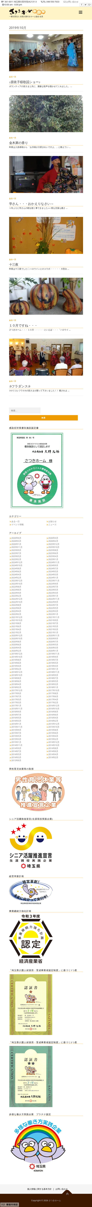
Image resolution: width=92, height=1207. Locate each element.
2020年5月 (53, 644)
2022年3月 (53, 611)
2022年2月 (16, 614)
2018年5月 (53, 681)
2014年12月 (53, 742)
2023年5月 (53, 589)
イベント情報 (17, 524)
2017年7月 (16, 696)
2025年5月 (16, 556)
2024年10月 (16, 565)
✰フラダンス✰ (19, 386)
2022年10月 (16, 602)
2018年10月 (16, 675)
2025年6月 (53, 553)
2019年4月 (16, 666)
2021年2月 (16, 632)
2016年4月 (53, 717)
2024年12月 (16, 562)
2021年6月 (16, 626)
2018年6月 (16, 681)
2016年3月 (16, 720)
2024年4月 (16, 574)
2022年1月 (53, 614)
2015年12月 (53, 723)
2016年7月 (16, 714)
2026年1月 (16, 544)
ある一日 (12, 77)
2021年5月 (53, 626)
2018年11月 (53, 672)
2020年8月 (16, 641)
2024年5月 (53, 571)
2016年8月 (53, 711)
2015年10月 (53, 726)
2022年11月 (53, 598)
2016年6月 (53, 714)
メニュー (80, 12)
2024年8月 (16, 568)
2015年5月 (16, 736)
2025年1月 (53, 559)
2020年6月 (16, 644)
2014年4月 (53, 754)
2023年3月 (53, 592)
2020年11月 (53, 635)
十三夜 (13, 264)
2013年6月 (16, 760)
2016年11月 (16, 708)
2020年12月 (16, 635)
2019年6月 (16, 662)
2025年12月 (53, 544)
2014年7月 (16, 751)
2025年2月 (16, 559)
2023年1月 (53, 595)
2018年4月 (16, 684)
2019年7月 (53, 659)
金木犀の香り (18, 142)
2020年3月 (53, 647)
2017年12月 (16, 690)
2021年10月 (16, 620)
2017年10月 (53, 690)
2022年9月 (53, 602)
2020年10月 (16, 638)
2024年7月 (53, 568)
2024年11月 (53, 562)
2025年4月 (53, 556)
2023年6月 (16, 589)
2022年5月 (53, 608)
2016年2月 (53, 720)
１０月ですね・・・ (23, 325)
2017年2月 (53, 702)
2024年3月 (53, 574)
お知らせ (52, 521)
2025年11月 (16, 547)
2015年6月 (53, 733)
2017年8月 (53, 693)
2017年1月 (16, 705)
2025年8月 (53, 550)
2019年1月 (53, 669)
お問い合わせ (72, 1)
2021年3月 (53, 629)
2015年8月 (53, 729)
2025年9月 (16, 550)
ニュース (52, 524)
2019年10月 (16, 656)
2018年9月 (53, 675)
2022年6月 (16, 608)
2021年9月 (53, 620)
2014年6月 (53, 751)
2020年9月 (53, 638)
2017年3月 (16, 702)
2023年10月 (16, 583)
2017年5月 (16, 699)
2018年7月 (53, 678)
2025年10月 (53, 547)
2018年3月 (53, 684)
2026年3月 (16, 541)
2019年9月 (53, 656)
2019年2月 (16, 669)
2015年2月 (53, 739)
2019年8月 (16, 659)
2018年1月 (53, 687)
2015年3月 (16, 739)
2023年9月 (53, 583)
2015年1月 (16, 742)
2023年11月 (53, 580)
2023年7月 (53, 586)
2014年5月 (16, 754)
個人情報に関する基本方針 (39, 1189)
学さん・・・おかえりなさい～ (31, 203)
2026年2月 (53, 541)
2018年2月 (16, 687)
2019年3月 (53, 666)
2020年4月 (16, 647)
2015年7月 (16, 733)
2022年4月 (16, 611)
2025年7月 (16, 553)
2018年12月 (16, 672)
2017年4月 (53, 699)
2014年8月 (53, 748)
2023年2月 (16, 595)
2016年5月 (16, 717)
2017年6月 (53, 696)
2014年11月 (16, 745)
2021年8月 (16, 623)
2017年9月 (16, 693)
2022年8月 (16, 605)
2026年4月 (53, 538)
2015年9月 (16, 729)
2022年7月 (53, 605)
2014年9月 (16, 748)
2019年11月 (53, 653)
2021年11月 (53, 617)
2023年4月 (16, 592)
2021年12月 (16, 617)
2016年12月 (53, 705)
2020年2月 (16, 650)
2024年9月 (53, 565)
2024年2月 (16, 577)
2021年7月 (53, 623)
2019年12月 (16, 653)
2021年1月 (53, 632)
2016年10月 (53, 708)
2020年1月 (53, 650)
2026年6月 (16, 538)
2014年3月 (16, 757)
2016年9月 (16, 711)
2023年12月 (16, 580)
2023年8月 (16, 586)
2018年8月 (16, 678)
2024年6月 (16, 571)
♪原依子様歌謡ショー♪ (24, 82)
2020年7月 (53, 641)
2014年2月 (53, 757)
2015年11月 (16, 726)
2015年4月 (53, 736)
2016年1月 (16, 723)
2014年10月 (53, 745)
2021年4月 (16, 629)
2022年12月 (16, 598)
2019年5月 (53, 662)
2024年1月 (53, 577)
